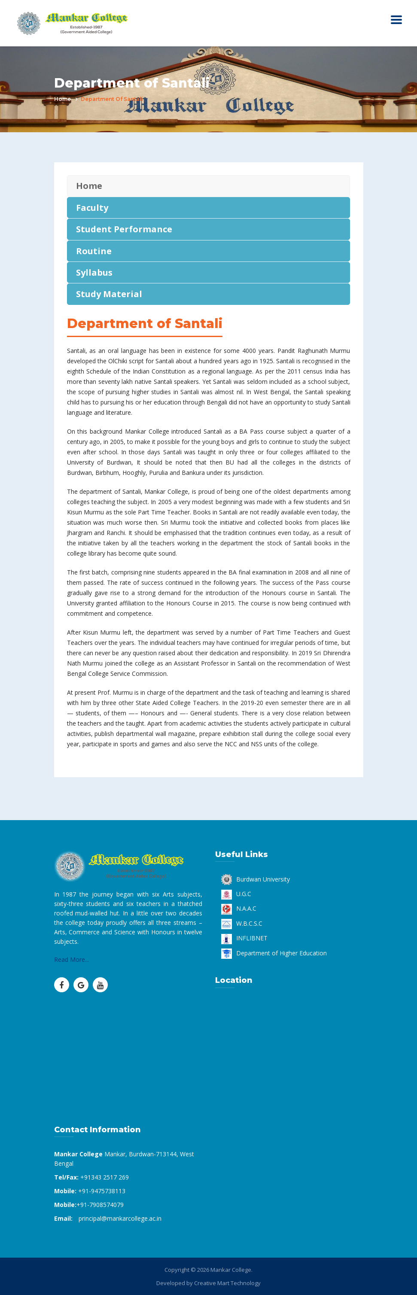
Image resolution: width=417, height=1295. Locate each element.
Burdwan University (255, 879)
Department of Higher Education (274, 953)
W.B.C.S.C (241, 923)
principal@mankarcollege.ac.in (120, 1218)
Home (62, 99)
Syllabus (94, 272)
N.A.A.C (238, 908)
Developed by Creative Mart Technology (208, 1283)
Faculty (92, 207)
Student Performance (124, 229)
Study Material (109, 294)
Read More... (71, 959)
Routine (94, 251)
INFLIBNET (244, 938)
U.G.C (236, 894)
